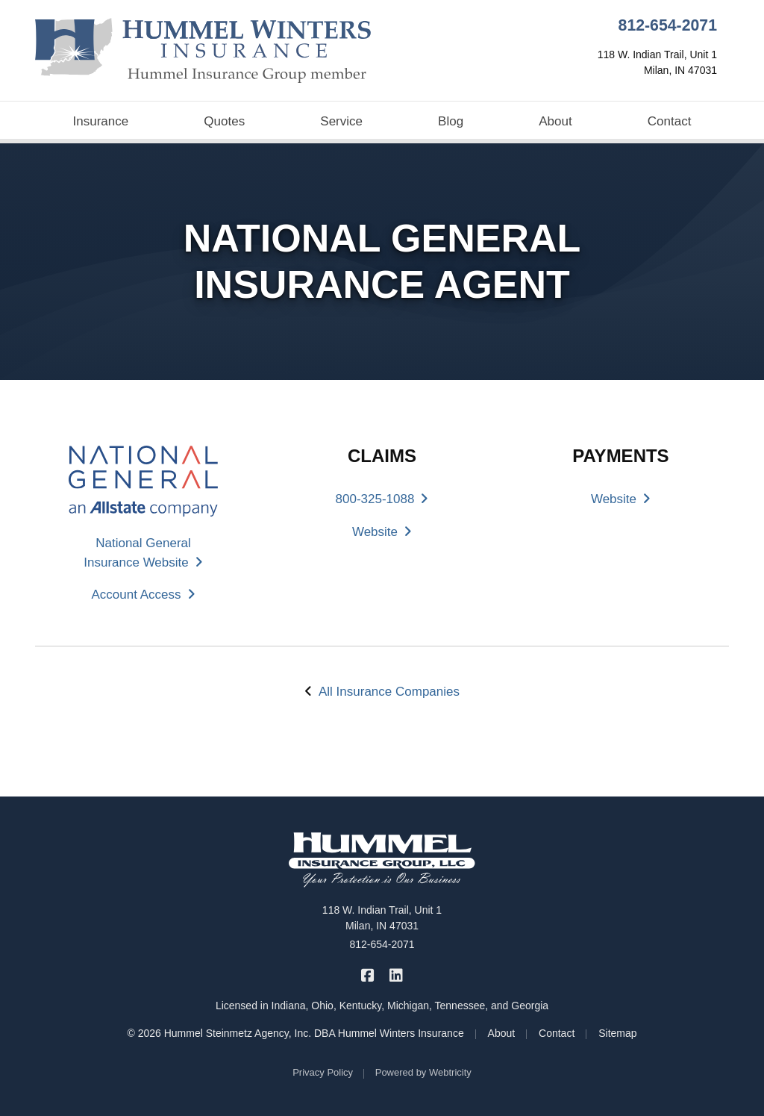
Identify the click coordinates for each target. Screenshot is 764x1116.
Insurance (101, 121)
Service (341, 121)
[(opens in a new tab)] (143, 480)
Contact (670, 121)
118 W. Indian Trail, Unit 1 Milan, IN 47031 (382, 918)
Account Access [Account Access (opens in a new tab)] (143, 594)
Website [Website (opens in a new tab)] (382, 532)
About (555, 121)
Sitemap (617, 1033)
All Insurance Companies (389, 692)
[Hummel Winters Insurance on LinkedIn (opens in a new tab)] (395, 974)
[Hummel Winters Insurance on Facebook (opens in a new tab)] (368, 974)
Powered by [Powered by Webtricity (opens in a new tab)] (423, 1072)
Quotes (224, 121)
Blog (450, 121)
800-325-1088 (382, 499)
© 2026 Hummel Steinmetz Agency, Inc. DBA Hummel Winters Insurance (295, 1033)
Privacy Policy (322, 1072)
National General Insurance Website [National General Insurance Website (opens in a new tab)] (143, 553)
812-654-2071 (668, 25)
